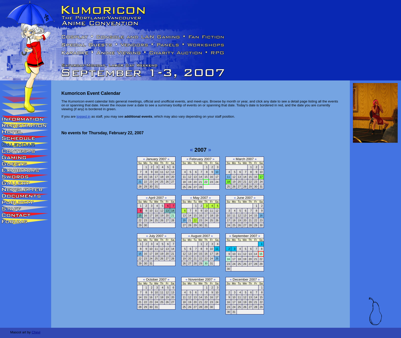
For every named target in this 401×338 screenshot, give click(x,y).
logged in (83, 116)
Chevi (36, 332)
